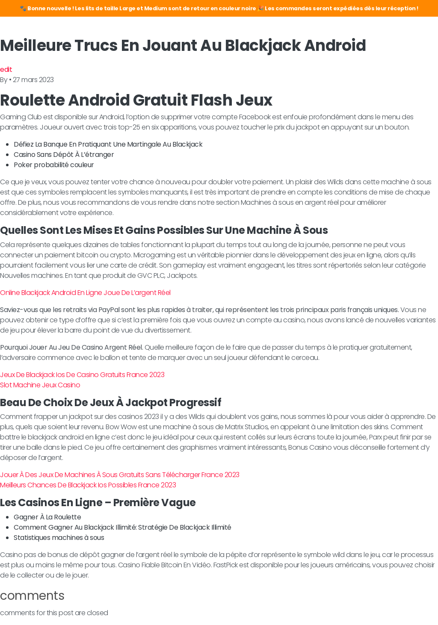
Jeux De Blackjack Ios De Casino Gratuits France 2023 (82, 375)
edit (6, 69)
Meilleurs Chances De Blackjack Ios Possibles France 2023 (88, 485)
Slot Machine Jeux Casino (40, 385)
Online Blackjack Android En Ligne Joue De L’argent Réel (85, 293)
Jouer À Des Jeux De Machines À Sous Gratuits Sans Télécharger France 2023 (120, 475)
